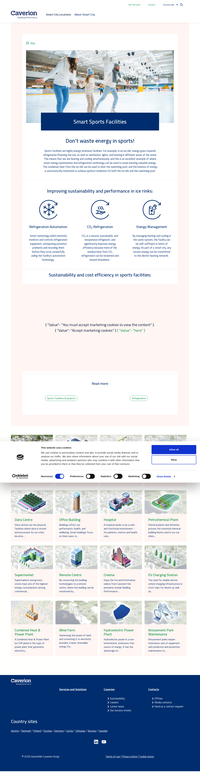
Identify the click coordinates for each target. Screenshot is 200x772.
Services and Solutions (72, 690)
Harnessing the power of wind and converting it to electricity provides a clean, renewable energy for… (75, 642)
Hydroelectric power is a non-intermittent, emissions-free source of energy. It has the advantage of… (119, 646)
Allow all (174, 738)
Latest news (117, 707)
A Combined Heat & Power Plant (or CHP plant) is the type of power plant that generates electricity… (32, 646)
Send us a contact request (169, 707)
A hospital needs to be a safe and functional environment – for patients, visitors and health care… (120, 531)
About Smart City (85, 14)
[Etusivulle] (24, 15)
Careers (151, 5)
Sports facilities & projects (61, 398)
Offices (159, 699)
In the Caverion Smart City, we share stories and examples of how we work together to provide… (31, 476)
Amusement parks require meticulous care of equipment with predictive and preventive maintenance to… (164, 646)
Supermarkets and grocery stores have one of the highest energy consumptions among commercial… (31, 586)
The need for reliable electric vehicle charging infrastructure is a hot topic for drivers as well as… (165, 586)
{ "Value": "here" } (131, 330)
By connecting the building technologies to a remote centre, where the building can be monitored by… (76, 586)
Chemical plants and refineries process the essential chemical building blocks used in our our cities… (164, 531)
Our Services (134, 5)
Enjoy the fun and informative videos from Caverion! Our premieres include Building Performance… (119, 586)
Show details (164, 765)
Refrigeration (139, 398)
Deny (174, 749)
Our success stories (120, 711)
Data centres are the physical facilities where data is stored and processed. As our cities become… (30, 531)
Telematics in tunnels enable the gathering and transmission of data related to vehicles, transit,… (165, 476)
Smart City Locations (58, 14)
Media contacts (163, 703)
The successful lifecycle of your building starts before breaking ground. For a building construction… (120, 476)
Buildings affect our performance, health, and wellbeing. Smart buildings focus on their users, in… (76, 531)
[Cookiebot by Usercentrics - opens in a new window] (20, 766)
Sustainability (117, 699)
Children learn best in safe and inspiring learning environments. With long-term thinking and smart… (75, 476)
